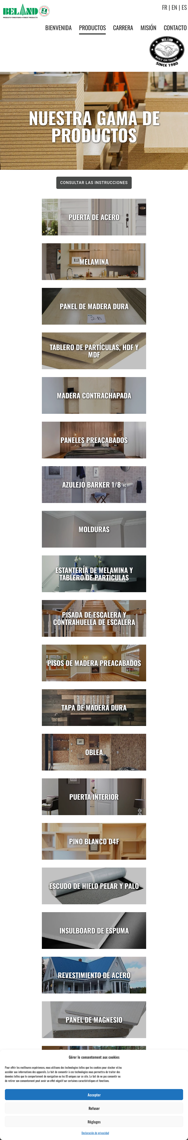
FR (164, 7)
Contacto (175, 27)
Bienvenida (58, 27)
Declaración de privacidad (95, 1133)
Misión (148, 27)
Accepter (94, 1094)
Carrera (123, 27)
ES (184, 7)
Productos (92, 27)
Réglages (94, 1121)
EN (174, 7)
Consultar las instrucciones (94, 182)
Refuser (94, 1108)
